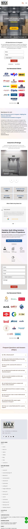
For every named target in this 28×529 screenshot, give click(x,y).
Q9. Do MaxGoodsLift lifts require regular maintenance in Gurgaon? (11, 401)
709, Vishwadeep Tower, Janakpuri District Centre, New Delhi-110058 (9, 523)
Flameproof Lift (6, 504)
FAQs (4, 460)
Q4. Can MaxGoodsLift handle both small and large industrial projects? (13, 371)
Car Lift (4, 496)
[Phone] (25, 517)
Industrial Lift (5, 480)
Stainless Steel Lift (6, 507)
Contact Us (10, 64)
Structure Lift (5, 494)
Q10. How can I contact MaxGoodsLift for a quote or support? (13, 406)
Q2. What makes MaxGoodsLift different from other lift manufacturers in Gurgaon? (13, 360)
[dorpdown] (14, 277)
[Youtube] (13, 436)
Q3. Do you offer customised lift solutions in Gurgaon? (12, 365)
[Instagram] (8, 436)
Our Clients (17, 64)
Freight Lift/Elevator (7, 488)
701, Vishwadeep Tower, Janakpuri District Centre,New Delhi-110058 (13, 518)
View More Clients (14, 103)
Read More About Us (5, 134)
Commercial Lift (6, 478)
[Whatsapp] (25, 521)
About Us (4, 449)
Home (4, 446)
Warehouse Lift (6, 502)
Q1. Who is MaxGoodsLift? (8, 354)
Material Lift (5, 475)
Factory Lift (5, 491)
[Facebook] (4, 436)
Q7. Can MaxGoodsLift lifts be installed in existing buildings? (13, 389)
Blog (3, 457)
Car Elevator (5, 499)
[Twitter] (6, 436)
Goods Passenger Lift (7, 472)
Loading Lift (5, 486)
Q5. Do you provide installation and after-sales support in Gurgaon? (12, 377)
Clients (4, 452)
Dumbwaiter (5, 483)
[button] (26, 3)
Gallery (4, 454)
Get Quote (14, 28)
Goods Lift (5, 470)
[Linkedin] (11, 436)
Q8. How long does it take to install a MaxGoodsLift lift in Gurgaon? (13, 395)
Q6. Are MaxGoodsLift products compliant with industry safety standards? (12, 384)
